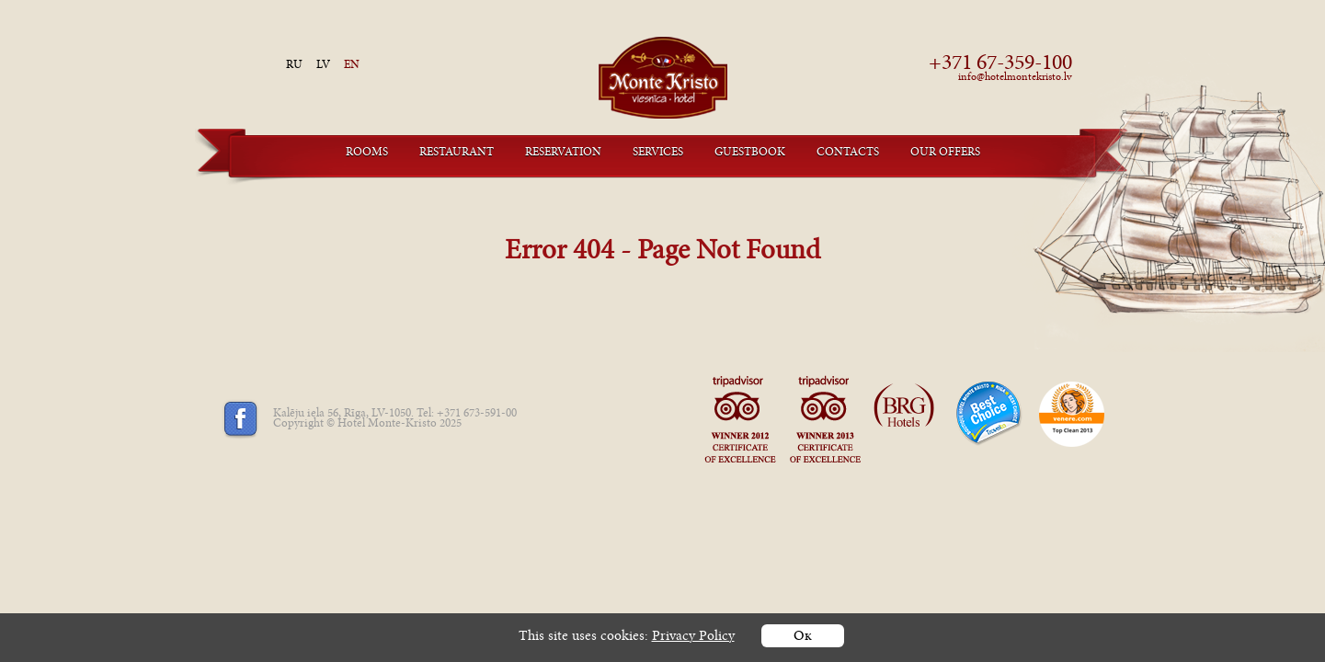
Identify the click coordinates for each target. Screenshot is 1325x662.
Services (658, 153)
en (352, 66)
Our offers (945, 153)
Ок (803, 638)
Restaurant (456, 153)
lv (323, 66)
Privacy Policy (693, 638)
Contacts (848, 153)
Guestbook (749, 153)
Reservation (563, 153)
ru (294, 66)
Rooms (367, 153)
